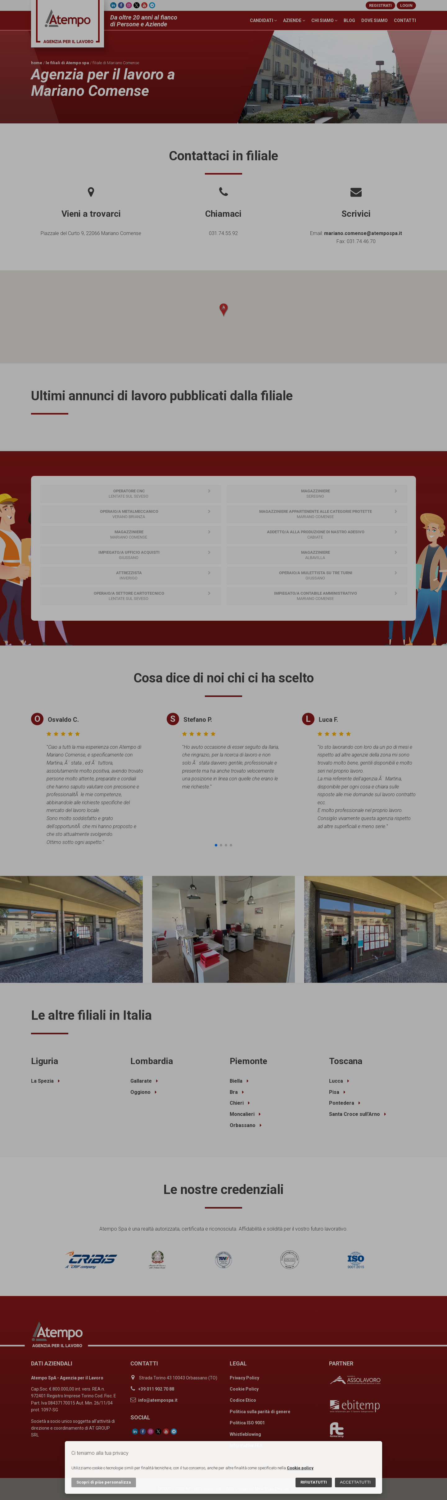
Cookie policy (300, 1468)
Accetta (355, 1482)
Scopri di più (103, 1482)
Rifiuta (313, 1482)
